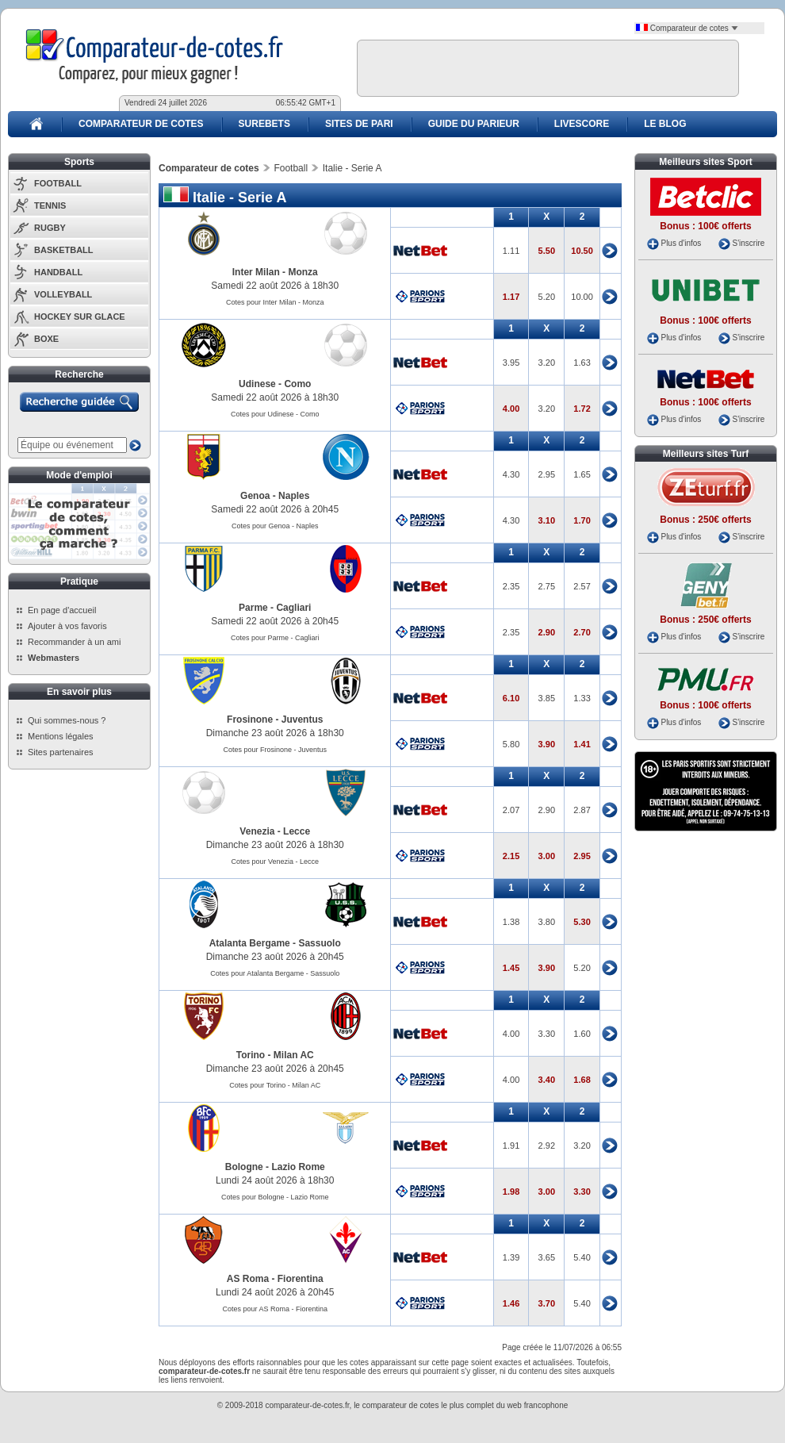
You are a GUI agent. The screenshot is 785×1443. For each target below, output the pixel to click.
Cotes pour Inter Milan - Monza (275, 302)
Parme (253, 607)
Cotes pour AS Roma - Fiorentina (274, 1309)
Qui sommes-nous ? (66, 720)
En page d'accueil (62, 610)
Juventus (302, 719)
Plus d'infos (681, 243)
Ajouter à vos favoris (67, 626)
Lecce (296, 831)
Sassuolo (319, 943)
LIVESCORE (581, 123)
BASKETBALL (64, 250)
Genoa (255, 495)
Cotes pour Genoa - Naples (275, 526)
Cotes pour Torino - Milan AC (274, 1085)
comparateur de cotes (400, 1405)
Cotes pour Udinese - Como (275, 414)
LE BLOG (665, 123)
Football (291, 168)
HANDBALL (58, 272)
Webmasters (53, 657)
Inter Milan (256, 272)
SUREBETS (264, 123)
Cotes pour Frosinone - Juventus (275, 750)
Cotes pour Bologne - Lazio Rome (275, 1197)
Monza (302, 272)
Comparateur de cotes (687, 28)
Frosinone (250, 719)
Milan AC (294, 1055)
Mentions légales (61, 736)
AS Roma (248, 1278)
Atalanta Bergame (249, 943)
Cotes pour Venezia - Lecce (275, 861)
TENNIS (50, 205)
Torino (250, 1055)
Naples (293, 495)
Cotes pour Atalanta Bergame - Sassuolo (274, 973)
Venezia (256, 831)
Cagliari (293, 607)
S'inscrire (748, 243)
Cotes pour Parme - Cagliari (275, 638)
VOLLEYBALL (63, 294)
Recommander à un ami (74, 642)
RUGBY (50, 227)
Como (297, 384)
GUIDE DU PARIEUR (473, 123)
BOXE (46, 338)
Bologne (244, 1166)
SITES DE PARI (359, 123)
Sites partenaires (61, 752)
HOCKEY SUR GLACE (79, 316)
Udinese (257, 384)
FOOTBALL (58, 183)
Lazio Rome (297, 1166)
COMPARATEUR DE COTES (141, 123)
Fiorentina (301, 1278)
